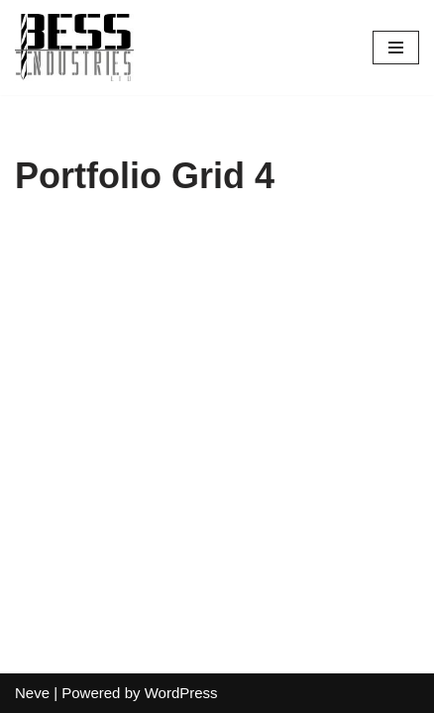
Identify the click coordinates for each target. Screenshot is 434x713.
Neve (32, 692)
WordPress (181, 692)
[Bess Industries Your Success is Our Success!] (74, 47)
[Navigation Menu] (396, 47)
